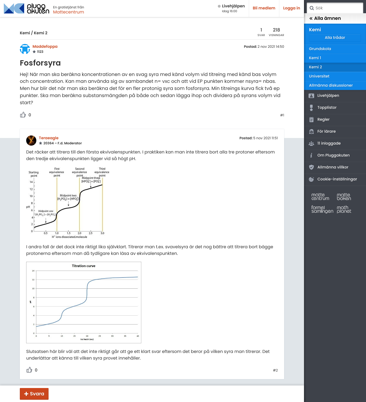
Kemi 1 (315, 58)
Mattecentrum (68, 12)
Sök (311, 8)
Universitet (319, 76)
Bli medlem (264, 8)
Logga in (291, 8)
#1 (282, 115)
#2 (275, 370)
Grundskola (320, 49)
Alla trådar (335, 37)
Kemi (25, 33)
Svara (37, 393)
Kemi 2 (40, 33)
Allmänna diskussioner (331, 85)
